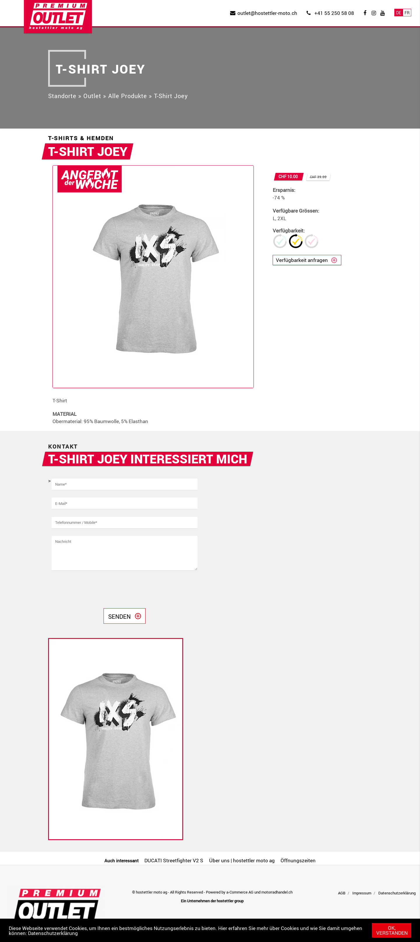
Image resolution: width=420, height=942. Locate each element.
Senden (119, 616)
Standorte (62, 96)
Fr (407, 12)
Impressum (361, 893)
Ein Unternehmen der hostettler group (212, 900)
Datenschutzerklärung (53, 933)
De (398, 12)
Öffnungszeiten (298, 860)
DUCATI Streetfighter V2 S (173, 860)
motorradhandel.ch (277, 892)
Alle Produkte (127, 96)
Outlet (92, 96)
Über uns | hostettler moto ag (242, 860)
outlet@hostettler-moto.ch (267, 13)
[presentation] (96, 589)
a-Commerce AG (239, 892)
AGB (341, 893)
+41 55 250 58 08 (334, 13)
